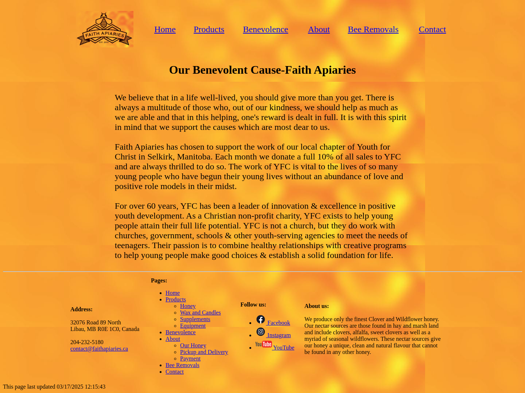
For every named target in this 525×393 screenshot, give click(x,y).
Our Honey (193, 345)
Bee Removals (373, 29)
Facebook (272, 323)
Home (165, 29)
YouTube (275, 347)
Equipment (193, 326)
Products (209, 29)
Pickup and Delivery (204, 352)
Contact (432, 29)
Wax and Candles (200, 312)
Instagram (273, 335)
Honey (188, 306)
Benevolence (265, 29)
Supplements (195, 319)
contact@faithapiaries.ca (99, 349)
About (319, 29)
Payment (190, 358)
